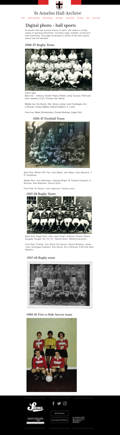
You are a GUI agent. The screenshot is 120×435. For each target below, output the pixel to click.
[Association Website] (59, 420)
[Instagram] (64, 403)
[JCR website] (59, 413)
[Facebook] (53, 403)
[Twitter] (59, 403)
